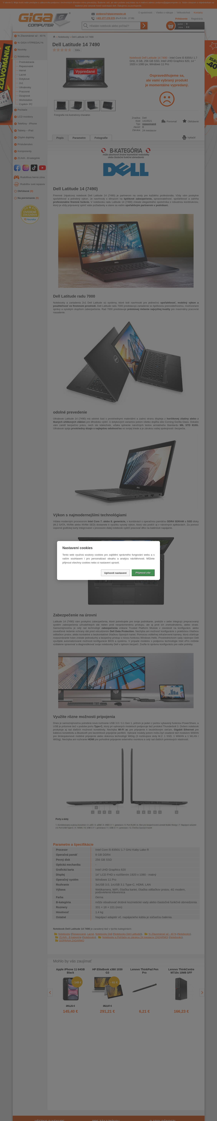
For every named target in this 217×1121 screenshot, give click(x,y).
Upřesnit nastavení (115, 573)
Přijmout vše (143, 572)
